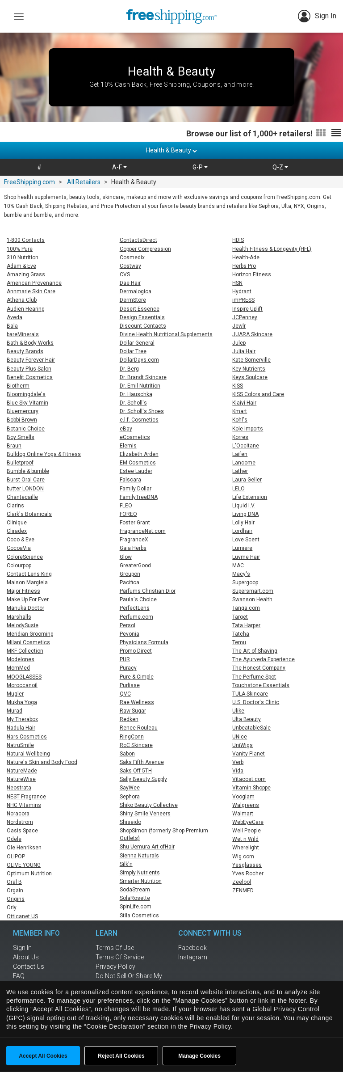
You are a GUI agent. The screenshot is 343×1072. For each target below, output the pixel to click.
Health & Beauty (171, 150)
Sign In (317, 16)
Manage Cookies (199, 1056)
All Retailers (83, 182)
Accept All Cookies (43, 1056)
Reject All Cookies (121, 1056)
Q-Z (280, 167)
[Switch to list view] (336, 133)
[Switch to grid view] (321, 133)
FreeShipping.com (29, 182)
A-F (119, 167)
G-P (200, 167)
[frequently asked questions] (42, 975)
